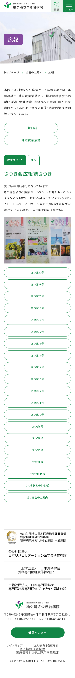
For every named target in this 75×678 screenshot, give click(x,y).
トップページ (11, 72)
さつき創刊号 (37, 474)
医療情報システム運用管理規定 (37, 652)
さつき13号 (37, 379)
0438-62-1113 (25, 619)
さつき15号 (37, 355)
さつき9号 (37, 426)
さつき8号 (37, 438)
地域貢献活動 (30, 140)
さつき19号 (37, 308)
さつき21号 (37, 284)
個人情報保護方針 (46, 645)
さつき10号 (37, 414)
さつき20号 (37, 296)
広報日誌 (31, 128)
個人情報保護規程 (32, 649)
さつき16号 (37, 343)
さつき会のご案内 (37, 497)
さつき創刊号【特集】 (37, 485)
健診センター (37, 632)
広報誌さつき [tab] (15, 160)
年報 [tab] (34, 160)
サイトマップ (14, 645)
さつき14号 (37, 367)
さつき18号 (37, 320)
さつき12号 (37, 391)
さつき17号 (37, 332)
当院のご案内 (34, 72)
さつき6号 (37, 462)
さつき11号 (37, 403)
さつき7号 (37, 450)
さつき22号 (37, 272)
